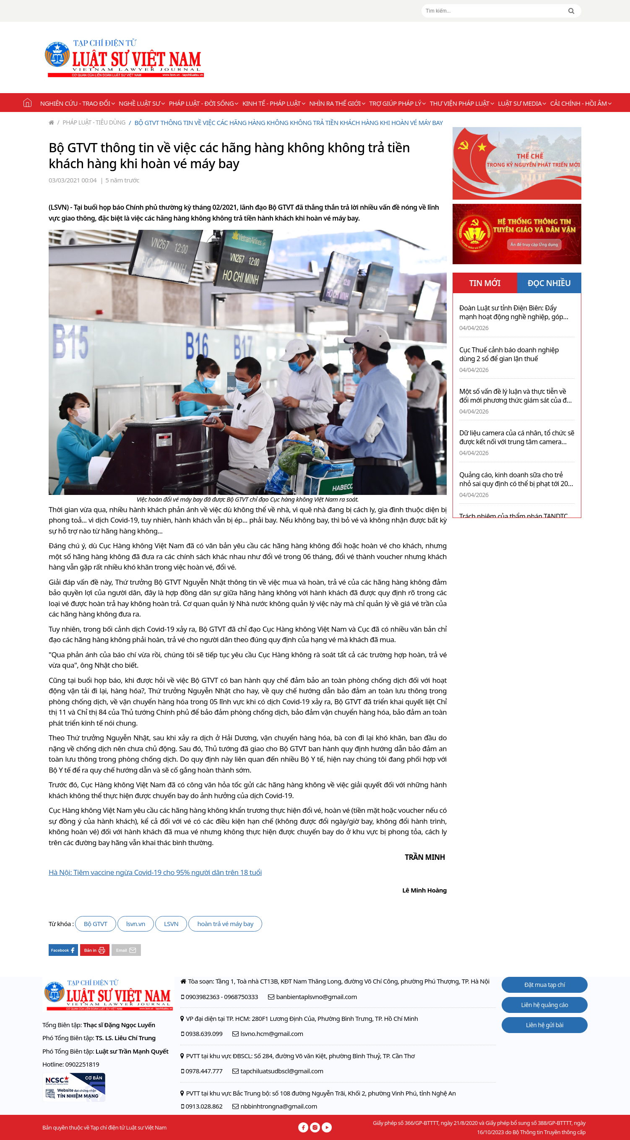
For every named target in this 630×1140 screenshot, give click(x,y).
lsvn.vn (135, 923)
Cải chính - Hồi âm (581, 103)
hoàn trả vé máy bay (225, 923)
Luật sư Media (522, 103)
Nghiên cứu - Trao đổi (77, 103)
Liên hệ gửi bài (544, 1025)
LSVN (171, 923)
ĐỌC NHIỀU (549, 283)
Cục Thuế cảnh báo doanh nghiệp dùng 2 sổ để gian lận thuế (509, 354)
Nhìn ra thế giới (337, 103)
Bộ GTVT (95, 923)
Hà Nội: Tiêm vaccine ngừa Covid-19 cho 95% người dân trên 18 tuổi (155, 872)
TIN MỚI (484, 283)
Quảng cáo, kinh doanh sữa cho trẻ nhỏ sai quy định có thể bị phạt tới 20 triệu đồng (513, 479)
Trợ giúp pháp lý (397, 103)
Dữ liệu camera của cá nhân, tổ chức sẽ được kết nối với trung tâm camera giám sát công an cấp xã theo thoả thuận (516, 437)
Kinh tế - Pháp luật (273, 103)
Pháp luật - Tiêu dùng (91, 122)
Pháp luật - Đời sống (204, 103)
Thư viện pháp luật (462, 103)
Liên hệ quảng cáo (544, 1005)
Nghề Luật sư (142, 103)
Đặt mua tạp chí (544, 985)
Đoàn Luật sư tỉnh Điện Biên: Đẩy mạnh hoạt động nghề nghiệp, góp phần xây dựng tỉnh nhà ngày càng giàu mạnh (511, 312)
